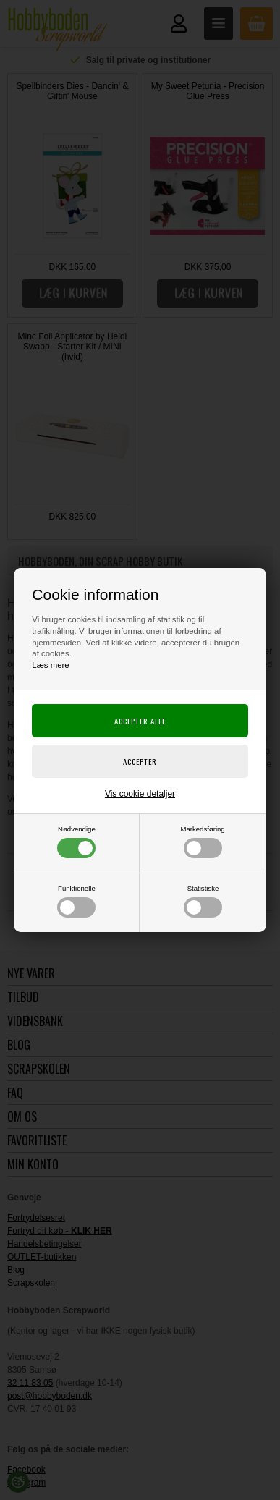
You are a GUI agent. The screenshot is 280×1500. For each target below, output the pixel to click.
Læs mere (50, 665)
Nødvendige (76, 841)
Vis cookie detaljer (140, 794)
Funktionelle (76, 901)
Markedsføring (202, 841)
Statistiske (203, 901)
